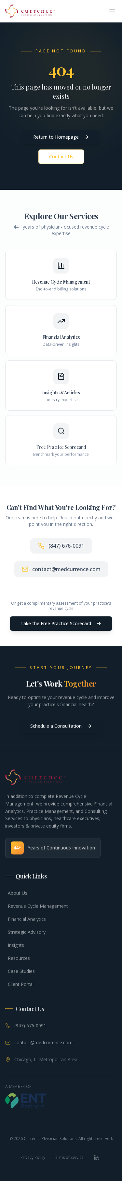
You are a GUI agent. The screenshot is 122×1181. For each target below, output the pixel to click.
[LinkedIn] (96, 1157)
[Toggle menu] (112, 11)
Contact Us (61, 157)
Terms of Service (68, 1157)
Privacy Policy (32, 1157)
